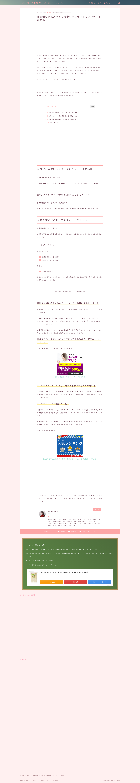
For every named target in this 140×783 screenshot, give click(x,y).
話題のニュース (109, 3)
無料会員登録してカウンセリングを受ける (70, 377)
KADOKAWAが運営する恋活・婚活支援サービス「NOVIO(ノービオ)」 (70, 459)
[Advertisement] (70, 38)
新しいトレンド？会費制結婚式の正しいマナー (64, 116)
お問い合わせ (54, 780)
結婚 (99, 3)
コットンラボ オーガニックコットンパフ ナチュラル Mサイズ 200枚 (64, 572)
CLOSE (92, 106)
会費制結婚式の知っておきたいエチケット (62, 119)
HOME (22, 775)
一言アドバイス (55, 122)
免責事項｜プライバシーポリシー (29, 780)
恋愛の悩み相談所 (30, 3)
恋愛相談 (92, 3)
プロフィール (44, 780)
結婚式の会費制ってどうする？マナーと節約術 (64, 112)
